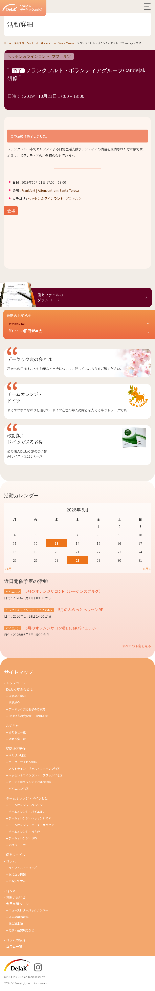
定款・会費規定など (21, 930)
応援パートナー (18, 845)
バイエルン (13, 591)
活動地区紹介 (15, 748)
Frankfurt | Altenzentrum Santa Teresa (50, 43)
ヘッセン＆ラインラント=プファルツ (39, 56)
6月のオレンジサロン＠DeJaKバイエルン (60, 628)
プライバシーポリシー (17, 983)
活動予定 (19, 43)
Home (8, 43)
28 (77, 560)
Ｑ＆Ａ (11, 890)
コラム (11, 861)
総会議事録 (16, 923)
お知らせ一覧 (17, 732)
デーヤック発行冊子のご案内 (27, 709)
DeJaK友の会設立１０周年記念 (28, 716)
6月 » (147, 568)
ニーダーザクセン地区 (23, 762)
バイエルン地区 (18, 788)
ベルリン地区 (17, 755)
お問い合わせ (15, 897)
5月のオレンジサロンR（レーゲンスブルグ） (64, 591)
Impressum (40, 983)
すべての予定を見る (136, 645)
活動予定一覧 (17, 739)
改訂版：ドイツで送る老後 (25, 438)
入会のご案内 (17, 696)
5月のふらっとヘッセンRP (80, 609)
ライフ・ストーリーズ (23, 867)
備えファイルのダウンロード (50, 297)
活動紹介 (14, 702)
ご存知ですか (17, 881)
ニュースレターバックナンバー (28, 910)
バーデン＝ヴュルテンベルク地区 (30, 782)
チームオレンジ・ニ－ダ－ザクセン (31, 825)
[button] (79, 328)
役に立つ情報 (17, 874)
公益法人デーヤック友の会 (22, 8)
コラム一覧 (14, 946)
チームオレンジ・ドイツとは (27, 798)
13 (56, 543)
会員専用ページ (17, 903)
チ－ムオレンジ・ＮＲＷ (24, 831)
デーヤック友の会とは (29, 359)
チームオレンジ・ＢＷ (23, 838)
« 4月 (8, 568)
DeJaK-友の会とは (19, 689)
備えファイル (15, 854)
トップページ (15, 682)
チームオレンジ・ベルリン (26, 805)
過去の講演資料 (18, 917)
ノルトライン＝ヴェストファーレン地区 (34, 768)
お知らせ (12, 725)
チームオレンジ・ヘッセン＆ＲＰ (30, 818)
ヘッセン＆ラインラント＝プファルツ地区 (35, 775)
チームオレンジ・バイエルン (27, 811)
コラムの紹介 (15, 940)
